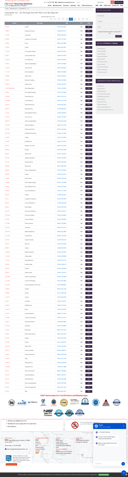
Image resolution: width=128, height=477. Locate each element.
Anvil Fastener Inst (102, 72)
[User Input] (107, 464)
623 (79, 19)
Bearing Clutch (101, 59)
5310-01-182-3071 (61, 154)
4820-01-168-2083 (61, 371)
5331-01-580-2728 (61, 293)
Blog (121, 5)
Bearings (73, 5)
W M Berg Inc (100, 86)
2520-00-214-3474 (61, 55)
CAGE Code (107, 5)
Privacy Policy (59, 440)
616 (51, 19)
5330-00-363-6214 (61, 195)
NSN (101, 5)
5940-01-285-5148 (61, 354)
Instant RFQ (119, 2)
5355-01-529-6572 (61, 309)
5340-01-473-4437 (61, 117)
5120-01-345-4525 (61, 88)
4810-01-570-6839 (61, 223)
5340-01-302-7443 (61, 145)
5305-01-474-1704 (61, 100)
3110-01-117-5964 (61, 190)
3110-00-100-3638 (61, 203)
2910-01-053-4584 (61, 149)
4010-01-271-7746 (61, 387)
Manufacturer (13, 8)
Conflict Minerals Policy (62, 444)
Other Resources (87, 5)
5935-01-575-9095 (61, 280)
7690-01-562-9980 (61, 43)
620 (67, 19)
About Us (37, 442)
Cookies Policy (59, 442)
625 (87, 19)
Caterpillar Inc (22, 8)
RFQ (89, 27)
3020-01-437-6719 (61, 227)
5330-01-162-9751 (61, 301)
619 (63, 19)
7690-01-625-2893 (61, 231)
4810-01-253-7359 (61, 330)
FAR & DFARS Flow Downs (82, 440)
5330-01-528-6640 (61, 215)
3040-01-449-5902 (61, 35)
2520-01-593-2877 (61, 252)
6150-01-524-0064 (61, 276)
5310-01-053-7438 (61, 244)
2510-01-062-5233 (61, 240)
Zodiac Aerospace (102, 104)
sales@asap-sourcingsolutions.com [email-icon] (65, 2)
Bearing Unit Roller (102, 56)
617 (55, 19)
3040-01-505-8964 (61, 72)
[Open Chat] (123, 472)
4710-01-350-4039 (61, 63)
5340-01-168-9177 (61, 264)
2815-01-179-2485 (61, 182)
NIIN (97, 5)
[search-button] (112, 2)
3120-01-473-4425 (61, 186)
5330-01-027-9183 (61, 338)
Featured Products (40, 449)
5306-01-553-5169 (61, 305)
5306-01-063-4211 (61, 391)
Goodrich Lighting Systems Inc (105, 109)
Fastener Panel (39, 447)
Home (49, 5)
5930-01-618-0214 (61, 76)
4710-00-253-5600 (61, 121)
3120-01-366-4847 (61, 162)
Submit (118, 36)
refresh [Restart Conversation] (123, 426)
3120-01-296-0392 (61, 113)
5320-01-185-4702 (61, 207)
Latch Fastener (101, 64)
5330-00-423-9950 (61, 248)
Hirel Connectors (101, 91)
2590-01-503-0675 (61, 334)
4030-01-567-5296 (61, 289)
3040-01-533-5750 (61, 125)
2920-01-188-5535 (61, 350)
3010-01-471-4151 (61, 317)
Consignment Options (81, 442)
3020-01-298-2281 (61, 68)
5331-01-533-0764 (61, 137)
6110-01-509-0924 (61, 219)
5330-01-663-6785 (61, 297)
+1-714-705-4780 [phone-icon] (16, 445)
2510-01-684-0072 (61, 285)
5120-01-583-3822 (61, 104)
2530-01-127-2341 (61, 39)
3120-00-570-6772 (61, 31)
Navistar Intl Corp (101, 102)
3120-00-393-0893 (61, 321)
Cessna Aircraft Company (103, 94)
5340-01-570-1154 (61, 260)
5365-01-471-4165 (61, 358)
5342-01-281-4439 (61, 199)
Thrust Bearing (101, 48)
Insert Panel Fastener (102, 67)
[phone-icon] (49, 2)
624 (83, 19)
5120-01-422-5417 (61, 211)
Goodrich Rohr (101, 99)
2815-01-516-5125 (61, 96)
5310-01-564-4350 (61, 346)
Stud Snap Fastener (102, 61)
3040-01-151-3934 (61, 313)
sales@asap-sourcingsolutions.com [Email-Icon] (19, 449)
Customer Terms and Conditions (64, 451)
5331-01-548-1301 (61, 342)
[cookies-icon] (126, 475)
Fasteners (66, 5)
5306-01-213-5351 (61, 141)
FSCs (78, 5)
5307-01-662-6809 (61, 326)
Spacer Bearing (101, 54)
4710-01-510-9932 (61, 170)
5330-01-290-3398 (61, 268)
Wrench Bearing (101, 51)
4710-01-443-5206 (61, 383)
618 (59, 19)
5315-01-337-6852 (61, 92)
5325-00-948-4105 (61, 109)
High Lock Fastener (102, 69)
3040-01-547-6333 (61, 51)
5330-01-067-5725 (61, 174)
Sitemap (37, 451)
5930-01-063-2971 (61, 47)
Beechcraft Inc (101, 88)
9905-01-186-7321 (61, 375)
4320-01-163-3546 (61, 235)
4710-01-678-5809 (61, 256)
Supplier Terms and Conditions (63, 453)
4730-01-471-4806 (61, 366)
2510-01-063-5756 (61, 84)
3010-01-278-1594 (61, 178)
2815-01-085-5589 (61, 166)
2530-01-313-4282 (61, 133)
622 (75, 19)
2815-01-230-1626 (61, 129)
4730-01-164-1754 (61, 272)
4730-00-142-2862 (61, 80)
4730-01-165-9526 (61, 158)
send (123, 464)
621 (71, 19)
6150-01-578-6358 (61, 362)
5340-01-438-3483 (61, 379)
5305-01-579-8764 (61, 59)
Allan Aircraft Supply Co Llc (104, 107)
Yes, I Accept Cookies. (103, 474)
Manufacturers (57, 5)
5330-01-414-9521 (61, 27)
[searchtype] (103, 2)
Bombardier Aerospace (103, 96)
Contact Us (115, 5)
